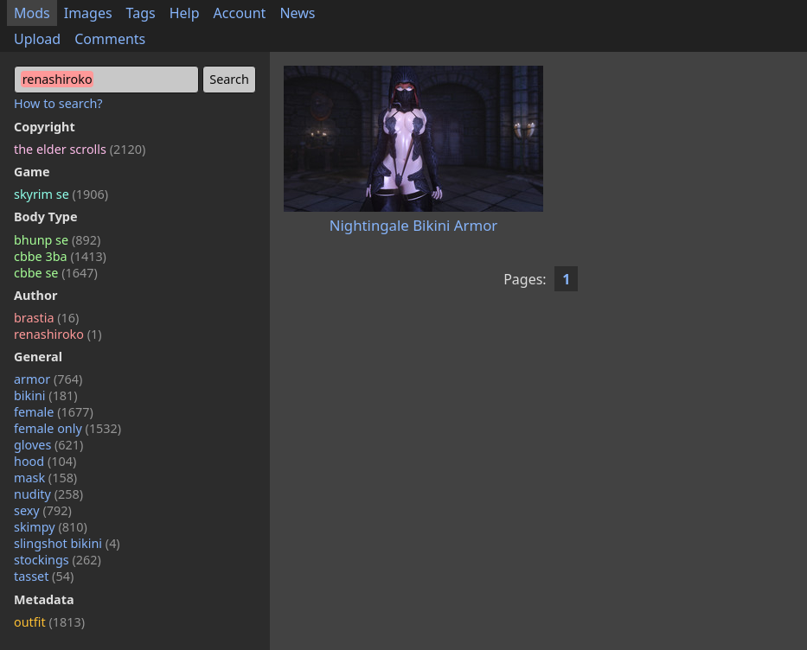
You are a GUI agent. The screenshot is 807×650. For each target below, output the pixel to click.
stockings (57, 559)
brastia (46, 317)
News (297, 12)
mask (45, 477)
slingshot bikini (67, 543)
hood (45, 461)
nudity (48, 494)
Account (240, 12)
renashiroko (58, 334)
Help (185, 12)
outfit (49, 622)
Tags (141, 12)
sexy (43, 510)
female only (67, 428)
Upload (37, 38)
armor (48, 379)
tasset (44, 576)
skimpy (50, 527)
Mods (32, 12)
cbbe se (56, 272)
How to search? (58, 103)
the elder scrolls (79, 149)
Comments (109, 38)
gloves (48, 445)
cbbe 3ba (60, 256)
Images (88, 12)
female (53, 412)
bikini (46, 395)
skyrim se (61, 194)
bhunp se (57, 240)
